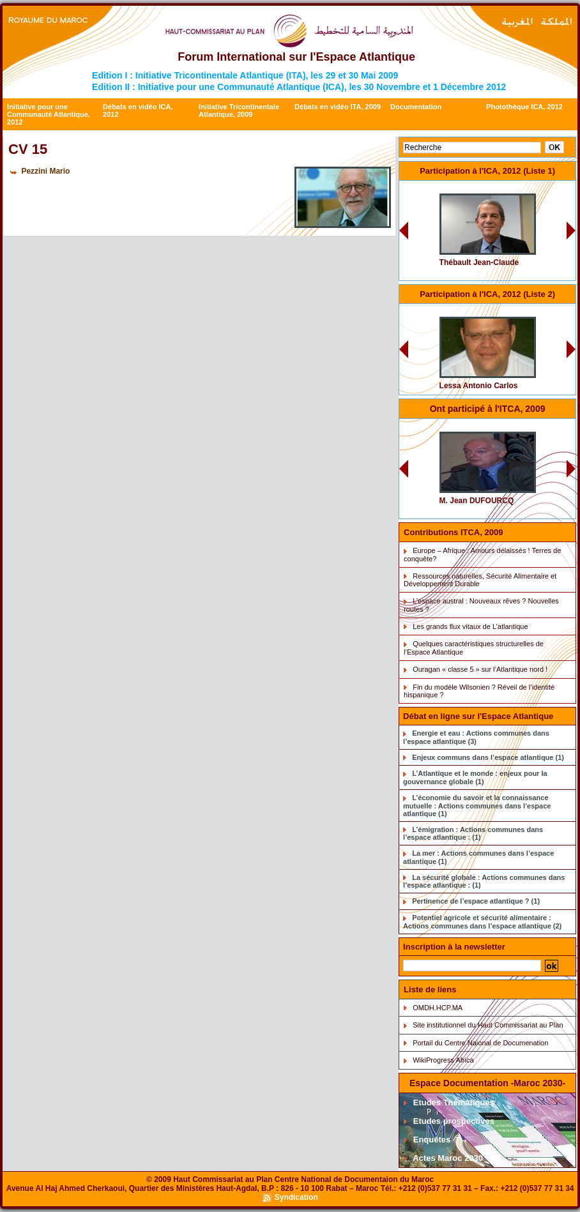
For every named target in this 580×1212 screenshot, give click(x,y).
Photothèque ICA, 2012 (524, 106)
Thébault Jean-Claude (479, 262)
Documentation (415, 106)
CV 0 (528, 188)
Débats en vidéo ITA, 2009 (337, 106)
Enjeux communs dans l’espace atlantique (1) (488, 757)
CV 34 (527, 311)
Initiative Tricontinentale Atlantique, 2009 (239, 110)
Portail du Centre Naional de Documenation (480, 1043)
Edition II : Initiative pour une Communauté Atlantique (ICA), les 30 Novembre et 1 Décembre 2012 (299, 87)
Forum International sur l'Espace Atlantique (296, 56)
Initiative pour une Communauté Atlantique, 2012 (48, 114)
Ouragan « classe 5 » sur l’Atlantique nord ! (480, 669)
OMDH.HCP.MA (437, 1007)
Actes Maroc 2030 (443, 1158)
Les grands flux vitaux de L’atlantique (470, 626)
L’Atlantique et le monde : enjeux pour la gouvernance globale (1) (475, 777)
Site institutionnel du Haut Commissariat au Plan (488, 1025)
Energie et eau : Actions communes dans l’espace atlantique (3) (476, 737)
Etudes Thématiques (449, 1102)
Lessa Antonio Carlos (478, 385)
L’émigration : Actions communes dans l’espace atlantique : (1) (473, 834)
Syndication (296, 1197)
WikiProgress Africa (443, 1060)
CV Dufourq (518, 426)
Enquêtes (427, 1139)
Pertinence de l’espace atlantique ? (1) (476, 901)
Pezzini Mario (45, 171)
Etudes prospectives (449, 1121)
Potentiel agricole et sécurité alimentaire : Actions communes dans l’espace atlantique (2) (482, 922)
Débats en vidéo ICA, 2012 (137, 110)
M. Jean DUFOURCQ (476, 500)
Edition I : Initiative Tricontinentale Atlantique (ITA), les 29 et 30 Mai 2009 (245, 75)
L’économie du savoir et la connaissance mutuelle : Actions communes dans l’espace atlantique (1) (477, 805)
